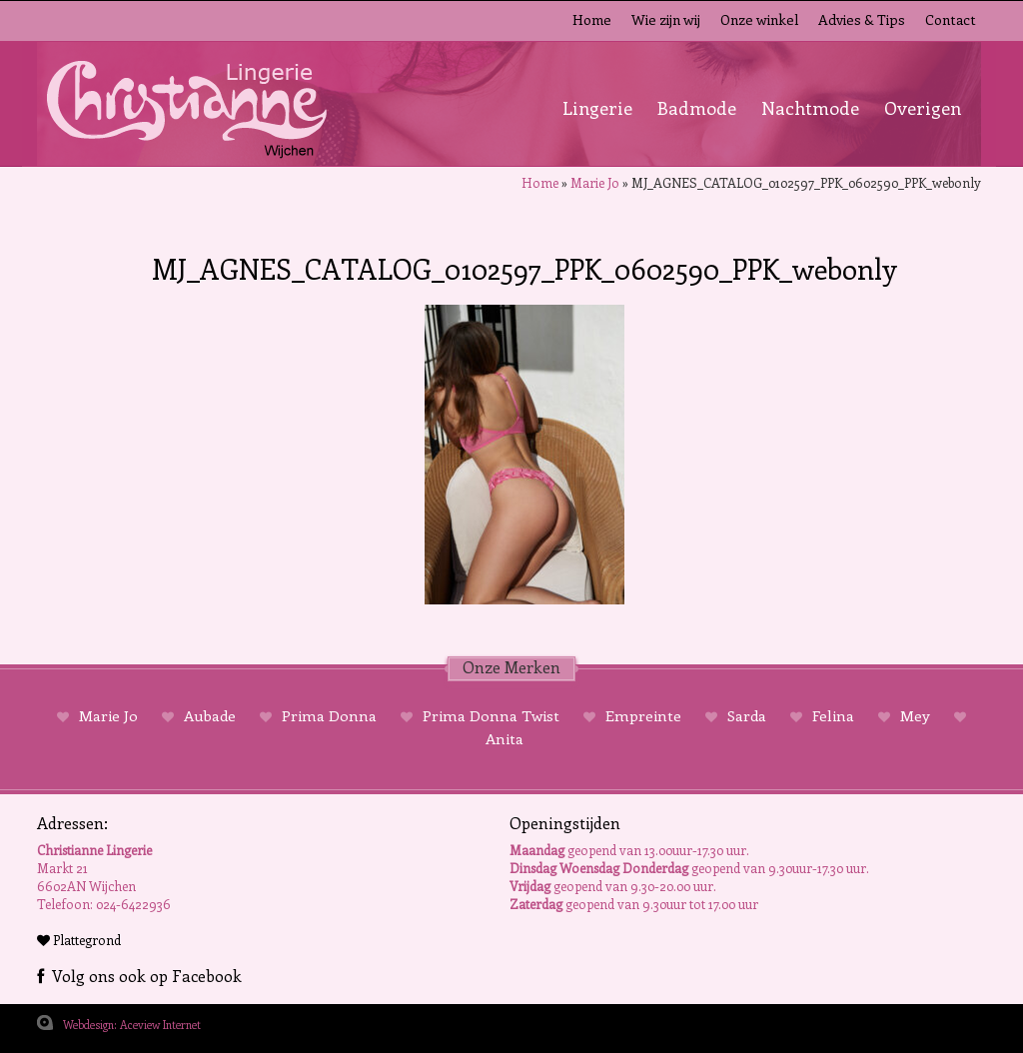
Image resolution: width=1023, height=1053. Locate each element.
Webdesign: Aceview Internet (132, 1024)
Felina (833, 715)
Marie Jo (594, 182)
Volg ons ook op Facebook (139, 975)
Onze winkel (759, 19)
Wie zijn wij (665, 19)
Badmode (696, 108)
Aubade (210, 715)
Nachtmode (810, 108)
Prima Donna (329, 715)
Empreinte (643, 715)
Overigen (922, 108)
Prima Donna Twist (491, 715)
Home (591, 19)
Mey (915, 715)
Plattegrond (79, 939)
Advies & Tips (861, 19)
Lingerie (597, 108)
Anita (504, 738)
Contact (950, 19)
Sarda (746, 715)
